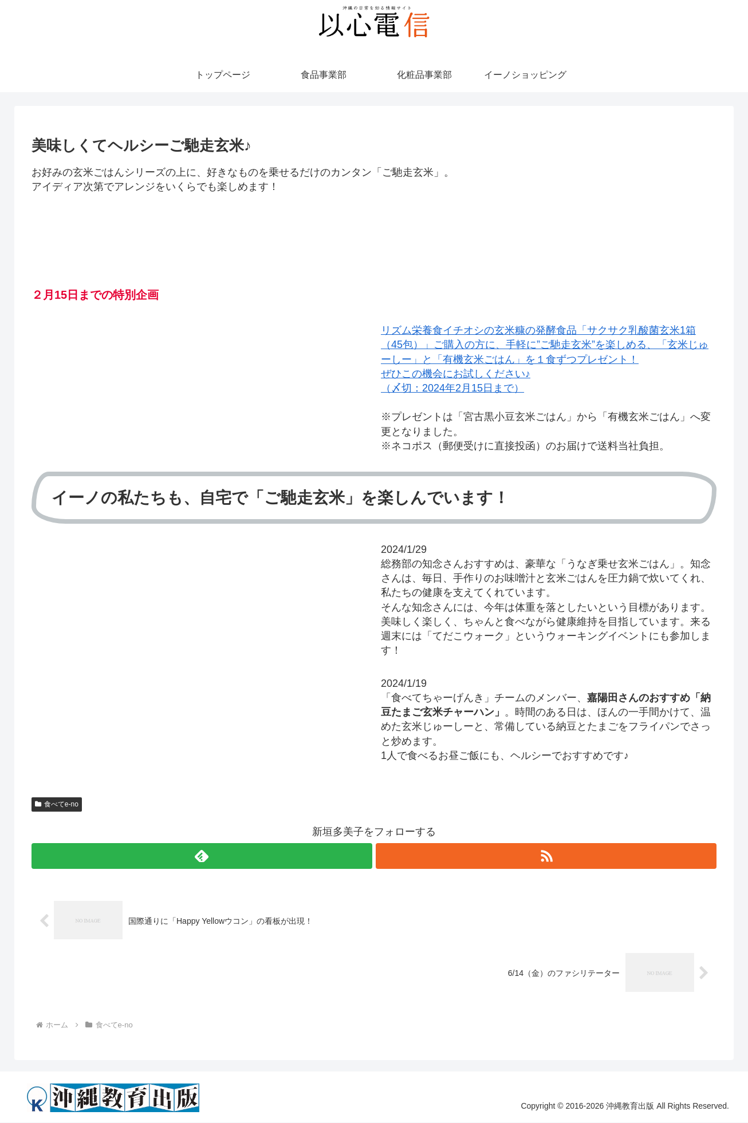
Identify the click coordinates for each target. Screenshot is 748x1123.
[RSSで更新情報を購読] (546, 856)
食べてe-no (56, 804)
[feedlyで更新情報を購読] (202, 856)
